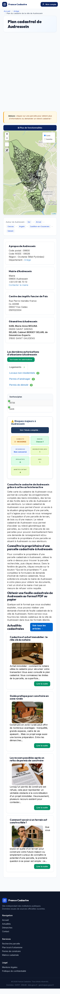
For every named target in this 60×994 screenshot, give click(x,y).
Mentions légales (9, 972)
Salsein (10, 231)
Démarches (7, 933)
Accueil (7, 11)
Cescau (11, 226)
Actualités (6, 929)
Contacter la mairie (18, 285)
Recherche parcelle (11, 949)
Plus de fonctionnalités (30, 128)
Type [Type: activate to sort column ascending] (28, 397)
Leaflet (54, 213)
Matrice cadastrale (10, 960)
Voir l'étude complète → (30, 435)
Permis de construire (11, 956)
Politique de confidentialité (14, 976)
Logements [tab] (17, 367)
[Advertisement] (30, 67)
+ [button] (7, 134)
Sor (29, 222)
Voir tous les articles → (39, 632)
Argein (22, 226)
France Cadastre (14, 4)
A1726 (12, 404)
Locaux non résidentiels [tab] (24, 373)
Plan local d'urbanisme (12, 953)
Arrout (38, 222)
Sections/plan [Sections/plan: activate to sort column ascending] (16, 397)
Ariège (16, 11)
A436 (12, 413)
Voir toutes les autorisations (21, 360)
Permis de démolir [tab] (21, 384)
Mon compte (49, 4)
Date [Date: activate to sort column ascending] (42, 397)
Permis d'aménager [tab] (22, 378)
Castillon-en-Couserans (39, 226)
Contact (5, 937)
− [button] (7, 138)
